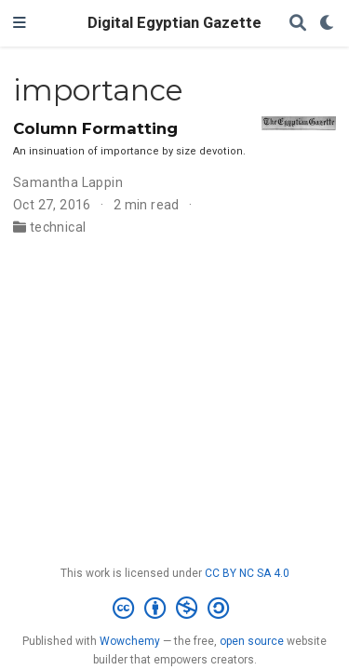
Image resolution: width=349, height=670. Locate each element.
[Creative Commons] (174, 608)
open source (252, 641)
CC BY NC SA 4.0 (247, 573)
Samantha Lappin (68, 182)
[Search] (297, 23)
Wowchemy (130, 641)
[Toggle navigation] (19, 23)
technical (58, 227)
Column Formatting (95, 128)
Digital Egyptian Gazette (174, 23)
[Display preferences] (327, 23)
